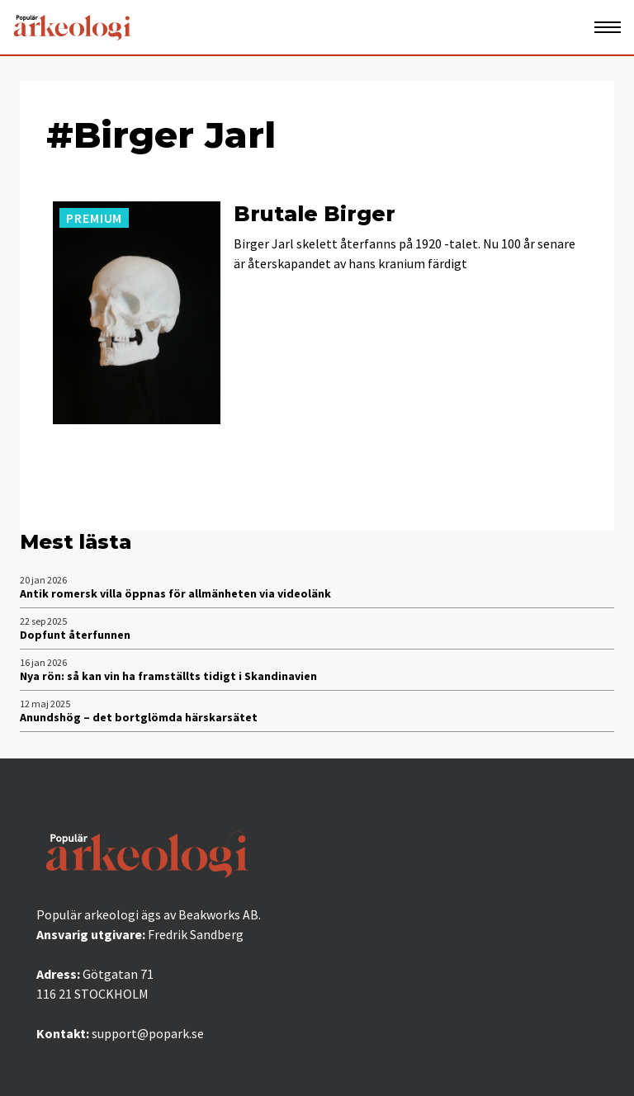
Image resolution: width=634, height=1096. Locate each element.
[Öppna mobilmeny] (607, 27)
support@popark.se (148, 1033)
